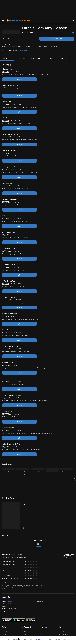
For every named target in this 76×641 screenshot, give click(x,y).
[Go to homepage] (18, 3)
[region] (38, 630)
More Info (64, 41)
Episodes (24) (7, 41)
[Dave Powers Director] (8, 462)
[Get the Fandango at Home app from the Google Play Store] (19, 602)
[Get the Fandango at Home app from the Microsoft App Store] (30, 602)
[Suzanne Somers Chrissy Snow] (52, 462)
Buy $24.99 (60, 21)
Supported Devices (64, 617)
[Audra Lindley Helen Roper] (66, 462)
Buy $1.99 (19, 62)
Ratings (50, 41)
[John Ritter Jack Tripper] (22, 462)
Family (41, 617)
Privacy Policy (66, 622)
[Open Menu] (2, 3)
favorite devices (24, 32)
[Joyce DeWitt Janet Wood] (37, 462)
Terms (38, 622)
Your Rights (59, 623)
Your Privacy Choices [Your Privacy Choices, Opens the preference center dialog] (30, 638)
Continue (45, 638)
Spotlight (4, 614)
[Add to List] (73, 15)
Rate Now (38, 529)
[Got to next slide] (74, 462)
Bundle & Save (35, 41)
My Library (24, 614)
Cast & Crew (21, 41)
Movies (4, 617)
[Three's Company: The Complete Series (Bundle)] (25, 487)
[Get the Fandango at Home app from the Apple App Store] (7, 602)
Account (23, 617)
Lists (41, 614)
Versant (16, 622)
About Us (61, 614)
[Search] (73, 3)
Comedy (9, 584)
